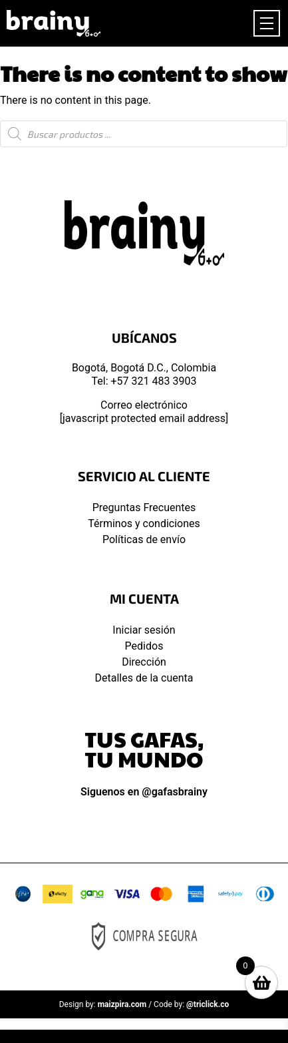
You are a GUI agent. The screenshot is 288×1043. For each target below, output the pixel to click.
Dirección (144, 662)
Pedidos (144, 646)
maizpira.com (122, 1004)
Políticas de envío (144, 539)
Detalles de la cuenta (144, 678)
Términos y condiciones (144, 523)
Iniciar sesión (143, 630)
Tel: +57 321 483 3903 (144, 381)
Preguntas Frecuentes (144, 507)
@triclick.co (207, 1004)
